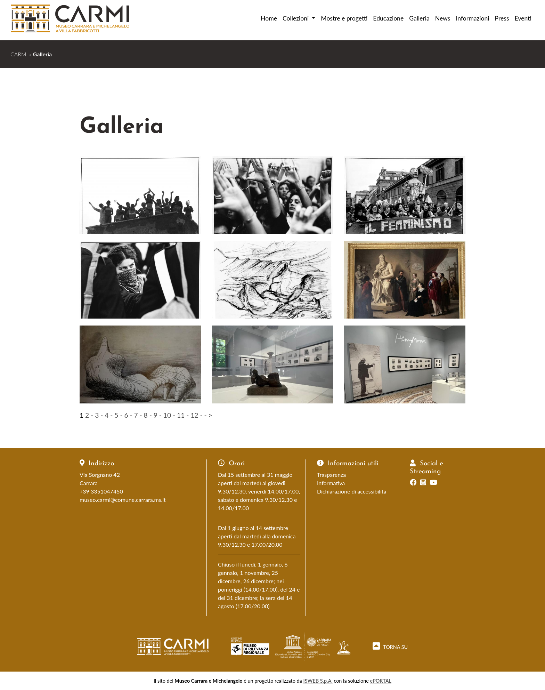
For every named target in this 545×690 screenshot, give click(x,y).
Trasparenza (331, 474)
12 (194, 415)
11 (181, 415)
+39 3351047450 (101, 491)
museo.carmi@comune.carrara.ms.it (123, 499)
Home (269, 18)
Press (502, 18)
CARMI (19, 54)
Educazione (388, 18)
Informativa (331, 483)
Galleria (419, 18)
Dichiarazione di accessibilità (352, 491)
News (442, 18)
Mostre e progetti (344, 18)
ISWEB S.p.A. (317, 681)
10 (167, 415)
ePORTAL (381, 681)
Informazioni (472, 18)
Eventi (523, 18)
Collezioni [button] (296, 18)
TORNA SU (390, 646)
